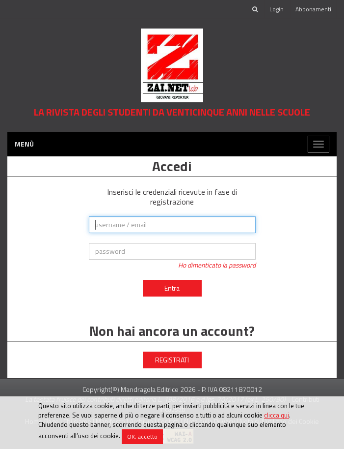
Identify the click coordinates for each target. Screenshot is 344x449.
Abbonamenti (313, 9)
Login (276, 9)
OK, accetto (142, 436)
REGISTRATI (172, 360)
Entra (172, 288)
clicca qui (276, 415)
